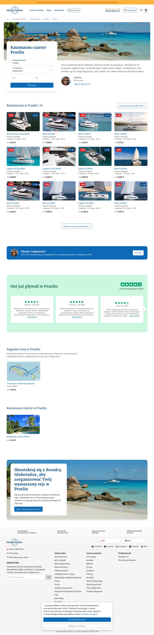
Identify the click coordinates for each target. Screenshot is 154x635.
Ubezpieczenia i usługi (65, 574)
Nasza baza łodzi (93, 584)
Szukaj (32, 85)
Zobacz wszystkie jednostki (132, 105)
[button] (36, 10)
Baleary (89, 563)
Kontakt (138, 253)
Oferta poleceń (61, 570)
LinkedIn (134, 546)
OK (48, 577)
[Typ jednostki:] (31, 69)
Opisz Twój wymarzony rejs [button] (28, 509)
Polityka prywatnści (63, 588)
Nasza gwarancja (62, 563)
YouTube (108, 546)
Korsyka (90, 577)
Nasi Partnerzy (61, 567)
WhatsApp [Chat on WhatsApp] (12, 553)
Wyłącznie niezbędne (77, 626)
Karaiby (89, 560)
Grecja (89, 567)
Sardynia (90, 570)
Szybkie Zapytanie (94, 591)
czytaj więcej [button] (32, 317)
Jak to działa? (60, 560)
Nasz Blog (59, 598)
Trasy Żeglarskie (93, 588)
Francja (89, 574)
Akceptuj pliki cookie (77, 619)
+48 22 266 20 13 (81, 84)
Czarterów (76, 591)
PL (111, 540)
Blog (144, 546)
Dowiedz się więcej (89, 614)
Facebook (97, 546)
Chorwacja (91, 556)
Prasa (57, 581)
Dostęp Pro (123, 556)
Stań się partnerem (127, 560)
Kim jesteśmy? (61, 556)
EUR (135, 540)
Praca (57, 584)
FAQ (56, 594)
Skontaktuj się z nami (17, 557)
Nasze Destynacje (94, 581)
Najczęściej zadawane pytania (68, 577)
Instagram (121, 546)
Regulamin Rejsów (63, 591)
